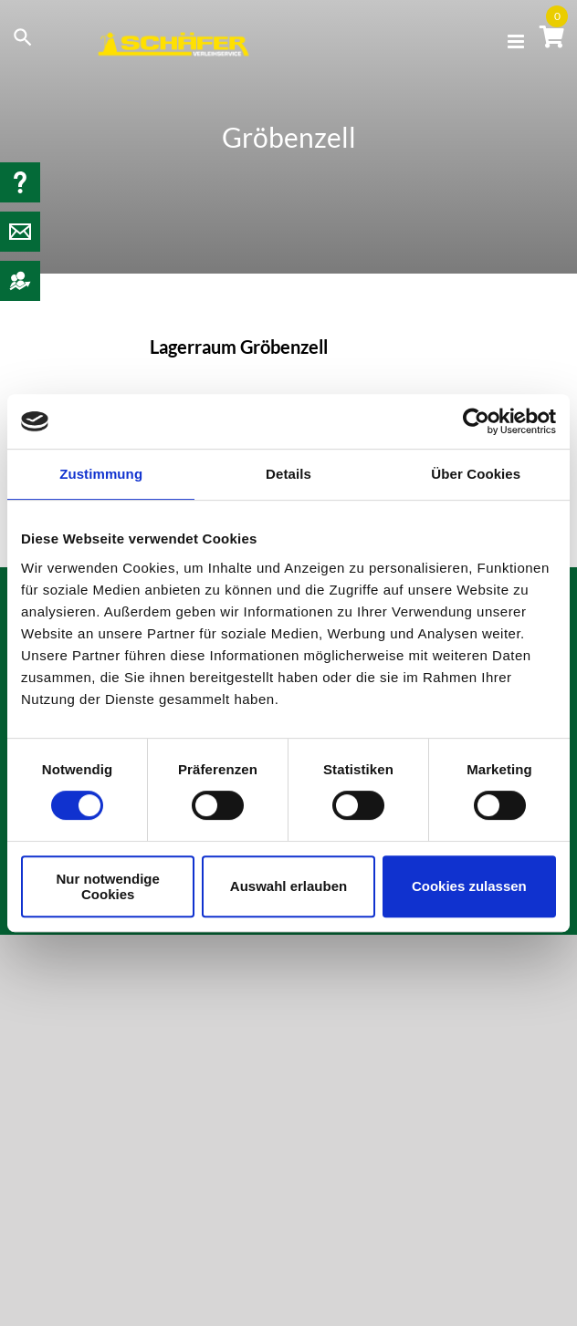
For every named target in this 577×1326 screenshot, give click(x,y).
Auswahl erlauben (288, 886)
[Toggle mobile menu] (517, 41)
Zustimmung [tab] (100, 474)
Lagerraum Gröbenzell (239, 346)
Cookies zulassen (469, 886)
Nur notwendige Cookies (108, 886)
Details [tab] (288, 474)
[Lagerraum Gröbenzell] (69, 393)
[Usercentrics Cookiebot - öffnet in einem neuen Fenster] (476, 421)
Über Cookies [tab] (475, 474)
